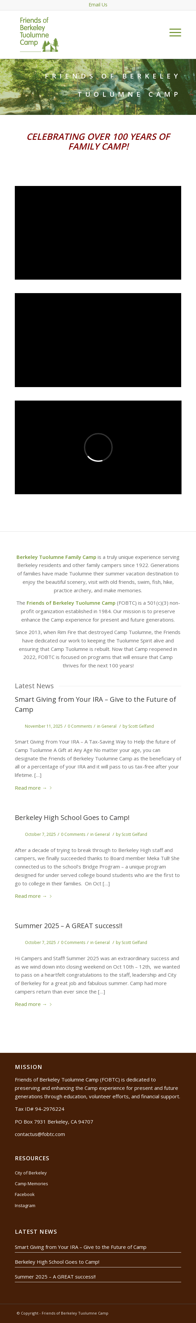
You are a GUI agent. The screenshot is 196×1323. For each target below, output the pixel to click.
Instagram (25, 1205)
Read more (34, 787)
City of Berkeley (31, 1173)
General (109, 726)
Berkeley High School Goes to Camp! (72, 817)
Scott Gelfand (141, 726)
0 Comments (80, 726)
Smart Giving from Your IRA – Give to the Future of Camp (80, 1246)
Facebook (25, 1194)
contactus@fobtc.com (40, 1134)
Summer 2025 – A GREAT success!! (69, 925)
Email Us (98, 4)
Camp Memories (31, 1183)
